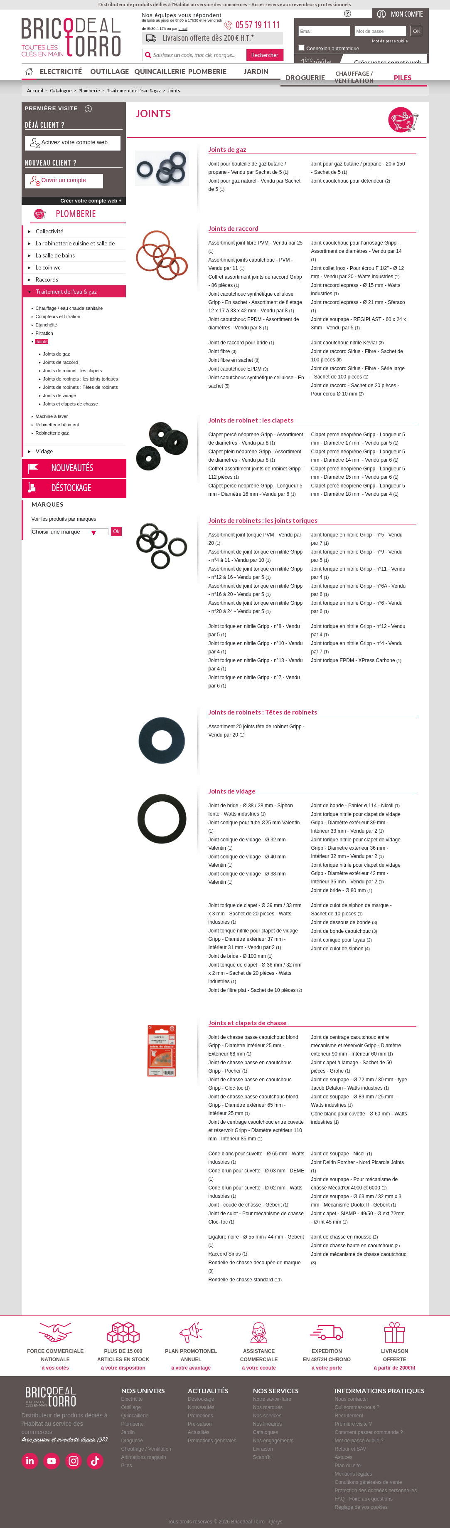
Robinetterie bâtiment (57, 424)
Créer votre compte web (387, 62)
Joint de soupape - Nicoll (338, 1154)
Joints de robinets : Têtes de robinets (80, 387)
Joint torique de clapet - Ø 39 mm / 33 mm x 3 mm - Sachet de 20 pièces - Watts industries (255, 913)
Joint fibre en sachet (231, 360)
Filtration (44, 333)
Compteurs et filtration (58, 316)
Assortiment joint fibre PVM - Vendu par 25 (256, 243)
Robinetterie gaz (52, 432)
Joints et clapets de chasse (70, 403)
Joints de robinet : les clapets (72, 370)
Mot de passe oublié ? (359, 1441)
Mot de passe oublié (390, 41)
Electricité (61, 71)
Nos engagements (273, 1441)
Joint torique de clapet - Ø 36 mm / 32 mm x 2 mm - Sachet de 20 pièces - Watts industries (255, 973)
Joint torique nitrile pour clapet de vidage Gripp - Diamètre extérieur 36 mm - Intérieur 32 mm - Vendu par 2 (356, 848)
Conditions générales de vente (368, 1482)
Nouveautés (72, 467)
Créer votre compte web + (90, 201)
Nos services (267, 1416)
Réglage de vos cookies (361, 1507)
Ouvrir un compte (64, 180)
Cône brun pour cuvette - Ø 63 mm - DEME (257, 1171)
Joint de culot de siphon (337, 949)
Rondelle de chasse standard (241, 1280)
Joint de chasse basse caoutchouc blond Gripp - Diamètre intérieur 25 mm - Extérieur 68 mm (253, 1045)
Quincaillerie (158, 71)
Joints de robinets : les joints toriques (80, 378)
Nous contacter (352, 1399)
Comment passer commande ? (369, 1432)
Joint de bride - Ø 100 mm (237, 956)
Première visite (51, 108)
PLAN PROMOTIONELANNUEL (191, 1346)
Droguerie (305, 78)
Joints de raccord (60, 362)
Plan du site (348, 1466)
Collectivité (49, 231)
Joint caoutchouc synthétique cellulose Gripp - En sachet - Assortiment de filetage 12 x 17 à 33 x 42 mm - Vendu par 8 (255, 302)
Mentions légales (353, 1474)
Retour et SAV (350, 1449)
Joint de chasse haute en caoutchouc (352, 1246)
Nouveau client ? (51, 163)
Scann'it (261, 1457)
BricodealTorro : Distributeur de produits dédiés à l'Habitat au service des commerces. (79, 40)
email (183, 29)
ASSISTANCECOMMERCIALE (259, 1346)
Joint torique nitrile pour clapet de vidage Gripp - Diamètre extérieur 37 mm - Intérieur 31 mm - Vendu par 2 (253, 939)
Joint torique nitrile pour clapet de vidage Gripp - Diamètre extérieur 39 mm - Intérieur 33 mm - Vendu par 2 (356, 822)
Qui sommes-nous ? (357, 1407)
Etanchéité (46, 324)
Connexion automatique (333, 49)
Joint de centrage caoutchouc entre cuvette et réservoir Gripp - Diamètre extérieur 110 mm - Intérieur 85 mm (256, 1130)
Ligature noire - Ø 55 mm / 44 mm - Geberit (256, 1237)
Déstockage (71, 487)
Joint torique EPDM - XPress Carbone (353, 660)
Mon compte (407, 14)
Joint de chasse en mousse (341, 1237)
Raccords (47, 279)
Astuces (344, 1457)
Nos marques (268, 1407)
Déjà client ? (45, 125)
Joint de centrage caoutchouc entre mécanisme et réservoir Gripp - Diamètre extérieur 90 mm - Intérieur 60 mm (356, 1045)
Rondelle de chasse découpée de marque (255, 1263)
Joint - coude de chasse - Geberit (245, 1205)
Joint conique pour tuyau (338, 940)
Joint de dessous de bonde (341, 922)
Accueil (35, 90)
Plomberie (207, 71)
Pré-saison (199, 1424)
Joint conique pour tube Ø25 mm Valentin (254, 823)
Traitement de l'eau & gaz (134, 90)
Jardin (256, 71)
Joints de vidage (59, 395)
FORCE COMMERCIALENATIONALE (55, 1346)
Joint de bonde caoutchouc (341, 931)
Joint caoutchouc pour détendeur (347, 181)
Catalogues (265, 1432)
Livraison (263, 1449)
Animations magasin (143, 1457)
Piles (402, 78)
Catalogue (61, 90)
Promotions (200, 1416)
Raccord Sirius (225, 1254)
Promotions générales (212, 1441)
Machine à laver (52, 416)
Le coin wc (48, 267)
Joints (173, 90)
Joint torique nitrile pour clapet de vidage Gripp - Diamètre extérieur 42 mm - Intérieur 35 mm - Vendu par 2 (356, 873)
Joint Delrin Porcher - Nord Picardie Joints (357, 1162)
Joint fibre (219, 351)
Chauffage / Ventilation (354, 77)
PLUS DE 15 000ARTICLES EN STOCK (123, 1346)
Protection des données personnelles (376, 1490)
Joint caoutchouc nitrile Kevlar (344, 343)
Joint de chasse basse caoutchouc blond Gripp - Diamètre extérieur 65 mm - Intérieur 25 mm (253, 1105)
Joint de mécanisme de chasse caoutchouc (358, 1254)
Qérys (276, 1522)
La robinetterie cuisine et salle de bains (75, 244)
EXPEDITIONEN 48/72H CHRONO (327, 1346)
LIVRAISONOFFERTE (394, 1346)
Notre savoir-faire (272, 1399)
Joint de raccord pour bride (238, 343)
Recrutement (349, 1416)
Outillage (109, 71)
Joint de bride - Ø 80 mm (338, 890)
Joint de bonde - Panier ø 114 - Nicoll (352, 806)
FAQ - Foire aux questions (364, 1499)
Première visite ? (353, 1424)
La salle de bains (55, 255)
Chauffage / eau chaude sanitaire (69, 308)
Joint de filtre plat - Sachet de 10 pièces (252, 990)
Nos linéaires (267, 1424)
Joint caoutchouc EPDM (235, 369)
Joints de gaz (56, 353)
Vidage (44, 451)
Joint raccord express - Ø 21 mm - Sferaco (358, 302)
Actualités (198, 1432)
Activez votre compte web (75, 142)
